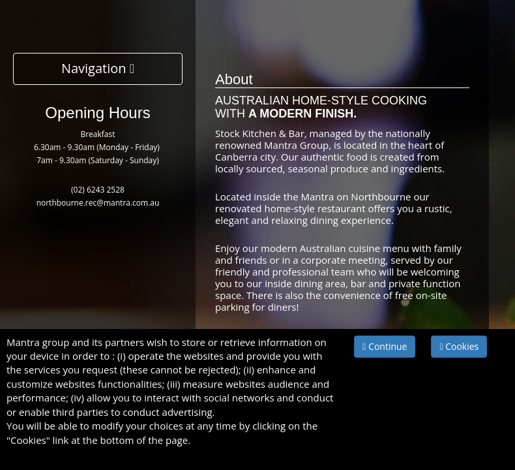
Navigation (97, 68)
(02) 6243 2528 (98, 189)
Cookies (458, 346)
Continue (384, 346)
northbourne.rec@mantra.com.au (98, 202)
